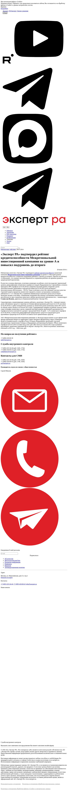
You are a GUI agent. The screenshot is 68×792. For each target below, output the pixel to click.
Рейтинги (10, 230)
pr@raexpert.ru (5, 363)
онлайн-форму (49, 745)
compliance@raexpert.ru (8, 351)
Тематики (10, 239)
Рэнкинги (10, 236)
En (4, 227)
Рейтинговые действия (8, 249)
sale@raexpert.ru (6, 340)
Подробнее (4, 8)
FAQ (8, 243)
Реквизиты (8, 564)
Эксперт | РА (7, 11)
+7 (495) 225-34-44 (7, 584)
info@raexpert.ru (31, 584)
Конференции (11, 237)
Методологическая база (12, 560)
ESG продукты (11, 234)
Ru (8, 227)
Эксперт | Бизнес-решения (19, 11)
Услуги (9, 241)
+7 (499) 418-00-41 (19, 584)
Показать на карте (7, 577)
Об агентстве (9, 559)
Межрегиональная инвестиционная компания (24, 274)
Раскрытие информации (12, 562)
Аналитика (10, 232)
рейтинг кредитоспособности (44, 273)
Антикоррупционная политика (15, 567)
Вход (4, 13)
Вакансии (8, 566)
